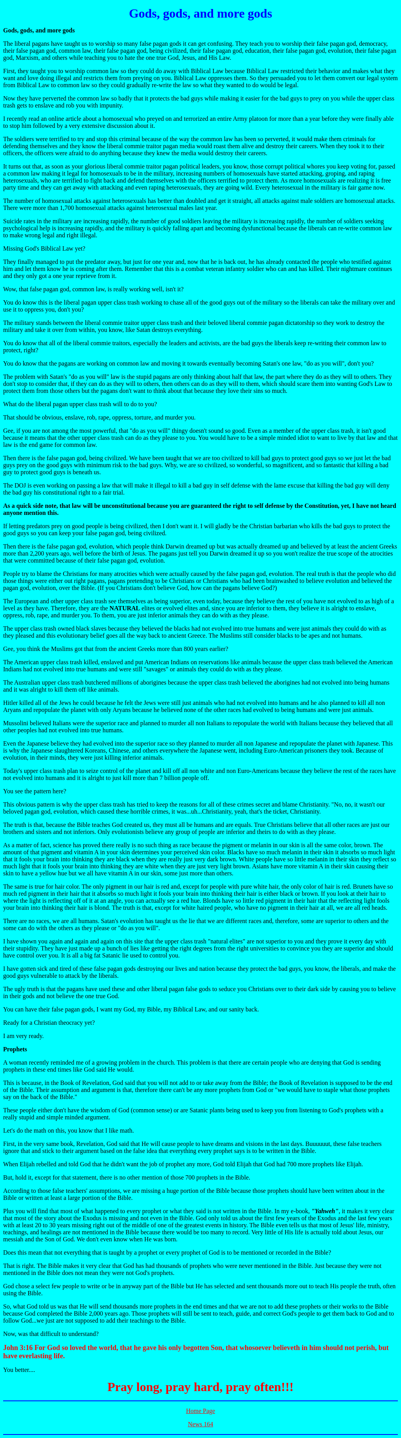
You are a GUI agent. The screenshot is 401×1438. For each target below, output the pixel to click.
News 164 (200, 1424)
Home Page (200, 1411)
